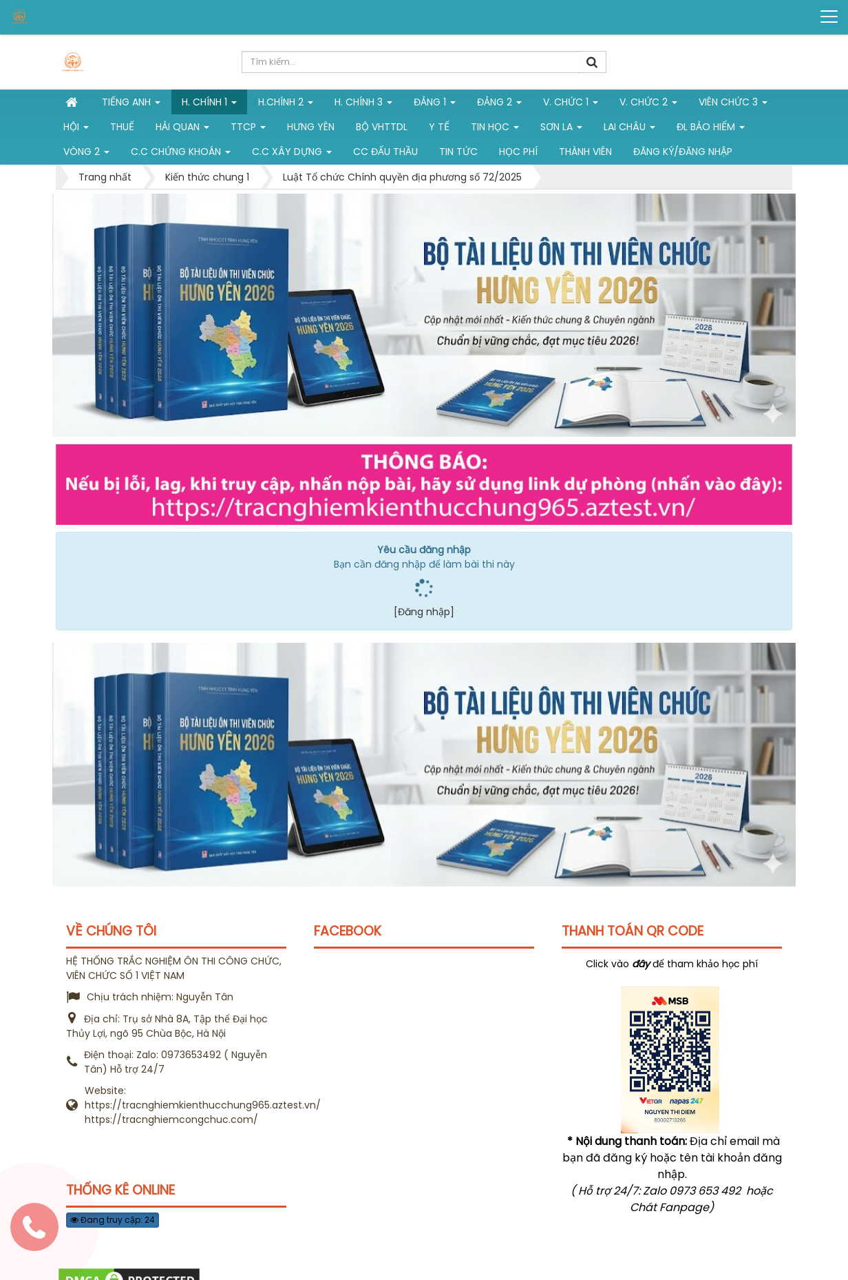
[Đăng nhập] (424, 612)
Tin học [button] (495, 129)
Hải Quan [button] (182, 129)
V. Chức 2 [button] (648, 104)
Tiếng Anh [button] (131, 104)
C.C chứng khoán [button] (181, 154)
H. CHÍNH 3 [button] (363, 104)
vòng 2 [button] (86, 154)
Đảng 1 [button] (435, 104)
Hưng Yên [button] (311, 127)
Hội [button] (76, 129)
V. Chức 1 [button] (570, 104)
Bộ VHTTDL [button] (381, 127)
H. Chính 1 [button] (209, 104)
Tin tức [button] (458, 151)
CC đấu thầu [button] (385, 151)
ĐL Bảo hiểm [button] (711, 129)
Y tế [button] (439, 127)
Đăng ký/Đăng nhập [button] (682, 151)
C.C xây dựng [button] (292, 154)
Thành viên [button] (585, 151)
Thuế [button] (122, 127)
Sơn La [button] (561, 129)
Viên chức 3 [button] (733, 104)
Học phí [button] (518, 151)
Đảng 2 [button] (499, 104)
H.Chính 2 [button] (285, 104)
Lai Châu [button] (629, 129)
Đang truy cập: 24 (112, 1220)
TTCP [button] (248, 129)
